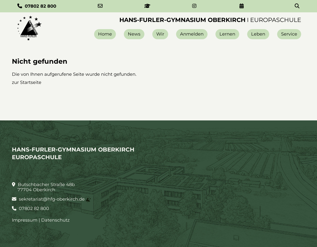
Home (105, 34)
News (134, 34)
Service (289, 34)
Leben (258, 34)
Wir (160, 34)
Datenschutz (55, 220)
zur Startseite (26, 82)
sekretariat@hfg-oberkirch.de (48, 199)
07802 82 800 (30, 208)
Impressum (24, 220)
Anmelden (192, 34)
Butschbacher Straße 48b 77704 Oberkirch (43, 187)
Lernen (227, 34)
